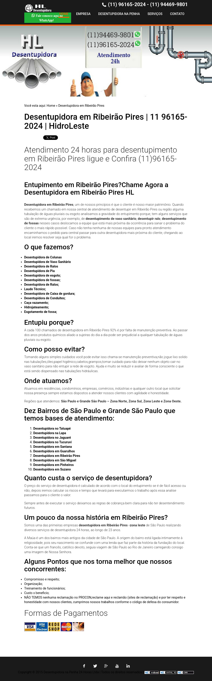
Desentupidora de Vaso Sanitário (47, 262)
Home (63, 14)
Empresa (83, 14)
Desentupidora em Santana (52, 446)
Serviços (154, 14)
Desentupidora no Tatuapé (52, 428)
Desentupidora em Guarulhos (54, 451)
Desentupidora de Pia (39, 271)
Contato (177, 14)
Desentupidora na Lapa (49, 433)
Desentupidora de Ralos (41, 266)
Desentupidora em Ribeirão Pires (81, 105)
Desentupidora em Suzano (52, 469)
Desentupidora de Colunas (43, 257)
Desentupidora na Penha (119, 14)
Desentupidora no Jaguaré (52, 437)
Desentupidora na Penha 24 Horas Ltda (71, 672)
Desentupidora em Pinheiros (53, 465)
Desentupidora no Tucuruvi (52, 442)
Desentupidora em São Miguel (54, 460)
